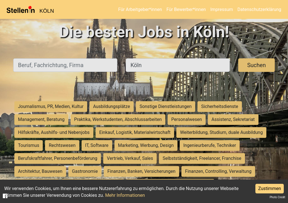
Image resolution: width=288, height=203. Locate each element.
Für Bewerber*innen (186, 9)
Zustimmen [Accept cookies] (269, 188)
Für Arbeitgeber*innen (140, 9)
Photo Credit (277, 197)
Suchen (256, 65)
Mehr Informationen (125, 195)
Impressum (221, 9)
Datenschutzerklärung (259, 9)
